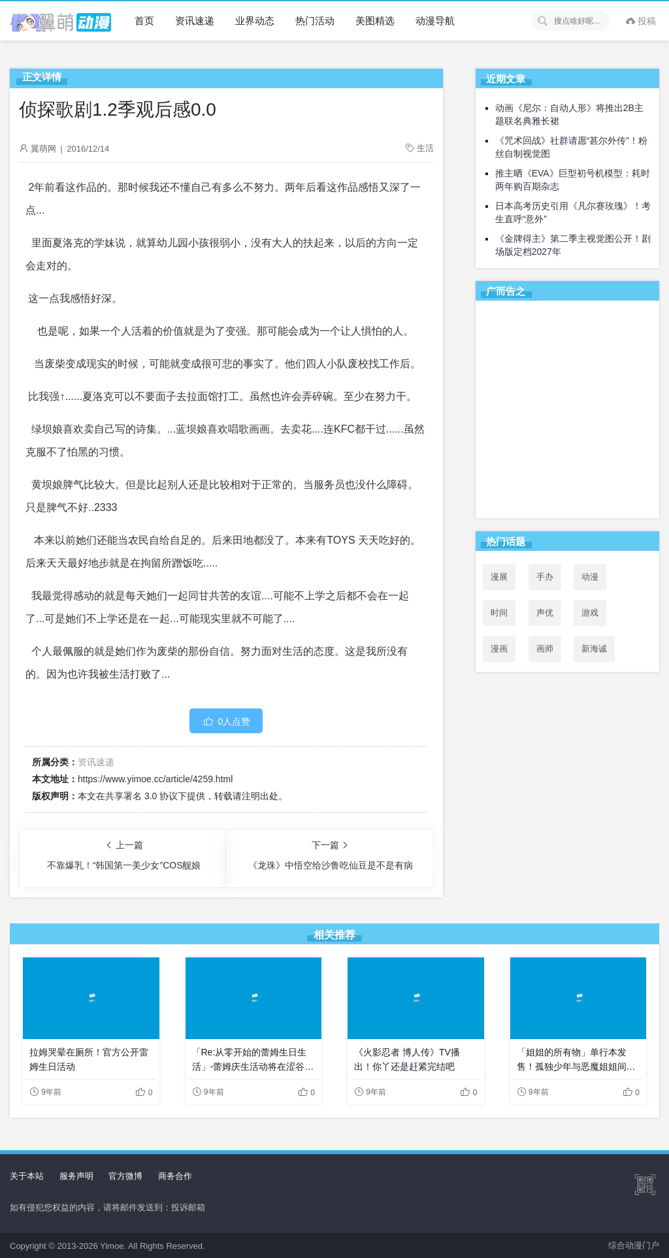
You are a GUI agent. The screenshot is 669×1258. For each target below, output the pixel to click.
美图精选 (375, 20)
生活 (425, 148)
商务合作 (175, 1176)
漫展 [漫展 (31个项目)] (499, 577)
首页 (144, 20)
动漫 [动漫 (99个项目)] (589, 577)
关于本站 (27, 1176)
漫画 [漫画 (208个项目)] (499, 649)
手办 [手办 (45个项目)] (544, 577)
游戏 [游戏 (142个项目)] (589, 613)
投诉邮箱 (188, 1207)
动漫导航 (435, 20)
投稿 (641, 21)
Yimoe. (113, 1246)
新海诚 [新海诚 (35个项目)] (594, 649)
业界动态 (254, 20)
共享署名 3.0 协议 (141, 796)
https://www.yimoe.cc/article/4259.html (155, 779)
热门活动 (314, 20)
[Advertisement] (567, 412)
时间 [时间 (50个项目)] (499, 613)
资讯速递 (194, 20)
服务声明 (76, 1176)
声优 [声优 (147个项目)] (544, 613)
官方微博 (125, 1176)
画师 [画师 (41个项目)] (544, 649)
